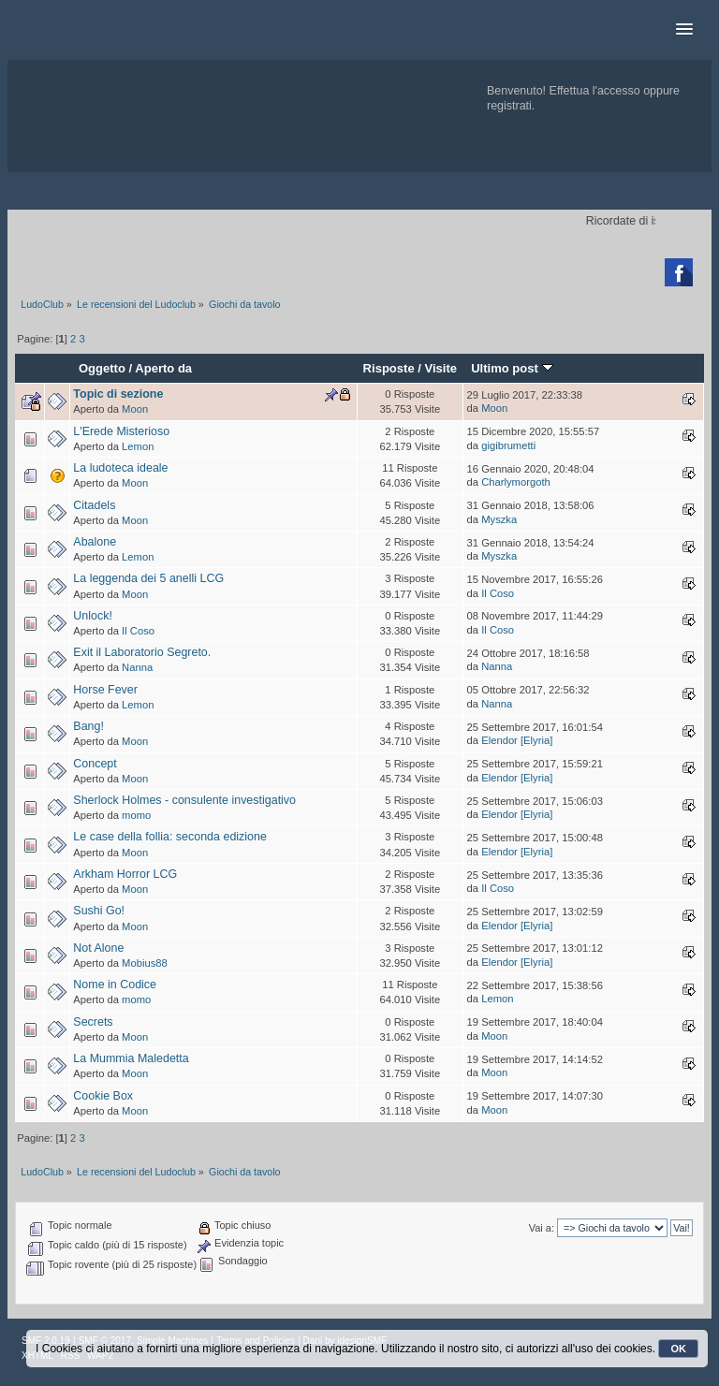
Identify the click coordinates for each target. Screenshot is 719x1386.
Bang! (88, 726)
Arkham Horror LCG (125, 874)
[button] (684, 30)
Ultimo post (511, 368)
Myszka (499, 519)
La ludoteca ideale (120, 467)
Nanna (137, 667)
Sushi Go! (99, 910)
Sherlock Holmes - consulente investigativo (184, 800)
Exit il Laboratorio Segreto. (142, 652)
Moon (135, 409)
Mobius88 (145, 963)
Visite (441, 368)
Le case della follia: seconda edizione (170, 836)
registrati (509, 105)
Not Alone (98, 948)
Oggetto (102, 368)
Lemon (138, 446)
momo (136, 815)
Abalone (94, 541)
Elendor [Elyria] (516, 740)
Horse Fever (105, 689)
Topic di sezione (118, 394)
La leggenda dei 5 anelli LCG (148, 578)
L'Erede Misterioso (121, 431)
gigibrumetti (508, 445)
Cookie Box (103, 1095)
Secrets (92, 1022)
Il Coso (497, 593)
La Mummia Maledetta (130, 1058)
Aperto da (163, 368)
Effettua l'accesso (595, 90)
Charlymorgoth (515, 482)
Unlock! (92, 615)
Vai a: (541, 1227)
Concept (94, 763)
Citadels (94, 505)
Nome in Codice (114, 984)
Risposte (389, 368)
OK (678, 1348)
